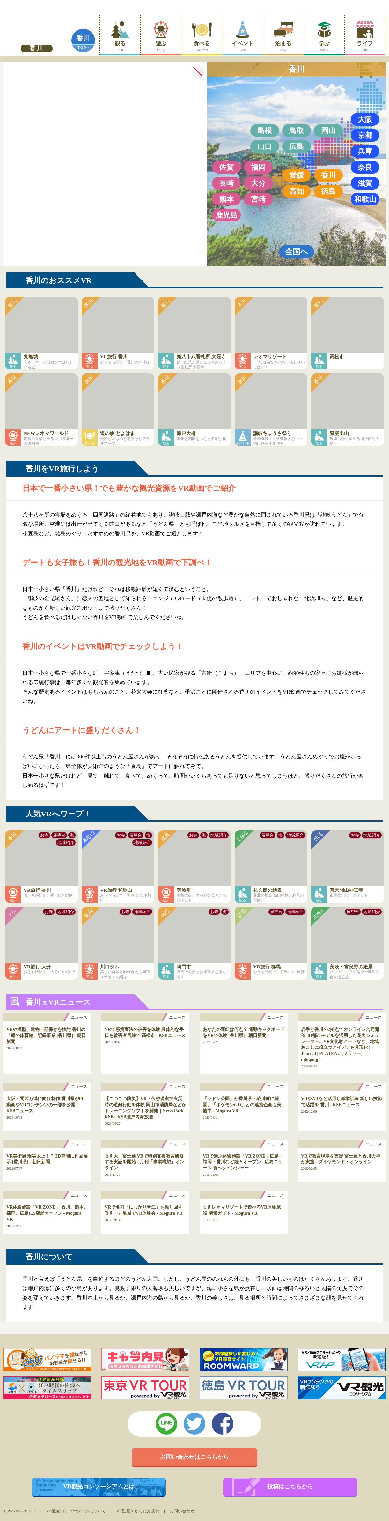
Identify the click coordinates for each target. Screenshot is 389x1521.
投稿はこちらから (290, 1486)
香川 (83, 38)
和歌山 (365, 199)
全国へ (296, 251)
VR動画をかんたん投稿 (137, 1511)
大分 (258, 183)
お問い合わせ (182, 1511)
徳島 (328, 191)
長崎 (226, 183)
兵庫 (365, 151)
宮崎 (258, 199)
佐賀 (226, 167)
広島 (296, 146)
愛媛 (296, 175)
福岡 (258, 167)
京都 (365, 135)
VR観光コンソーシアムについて (76, 1511)
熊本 (226, 199)
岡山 (328, 130)
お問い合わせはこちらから (194, 1457)
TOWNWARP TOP (19, 1511)
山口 (264, 146)
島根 (264, 130)
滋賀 (365, 183)
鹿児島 (227, 215)
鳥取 (296, 130)
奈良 (365, 167)
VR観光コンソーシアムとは (99, 1486)
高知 (296, 191)
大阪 (365, 119)
